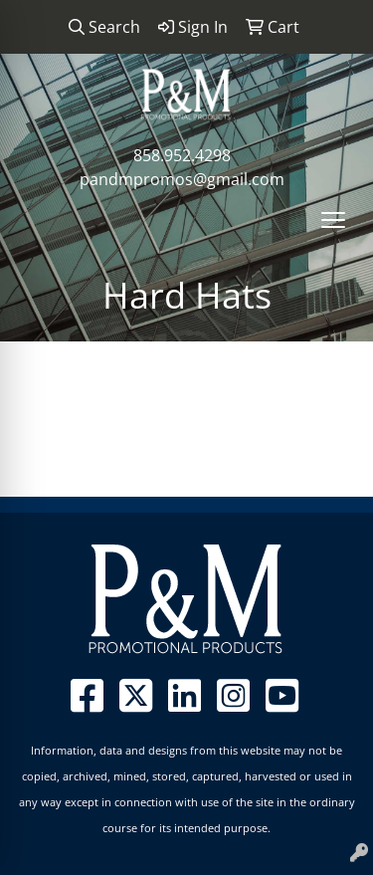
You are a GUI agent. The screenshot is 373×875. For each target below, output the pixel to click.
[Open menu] (333, 220)
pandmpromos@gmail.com (182, 179)
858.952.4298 (182, 155)
